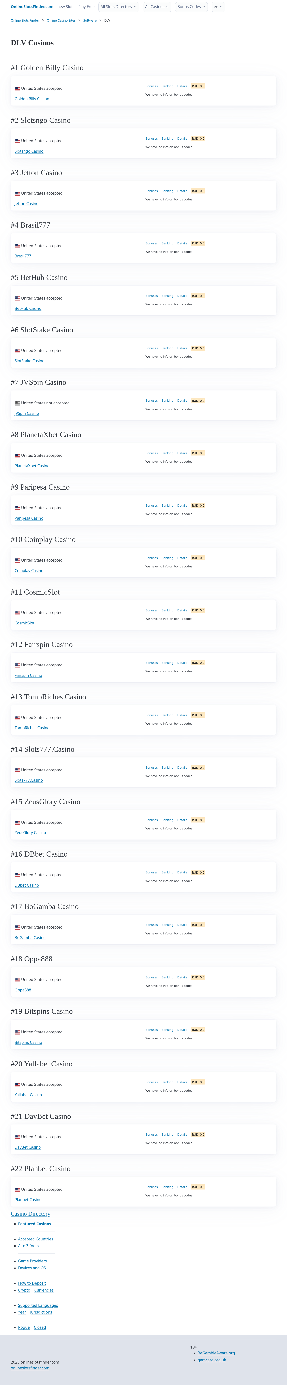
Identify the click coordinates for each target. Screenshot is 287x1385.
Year (22, 1312)
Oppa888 (23, 990)
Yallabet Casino (28, 1094)
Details (182, 86)
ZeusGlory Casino (30, 832)
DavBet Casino (28, 1147)
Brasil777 (23, 256)
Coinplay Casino (29, 570)
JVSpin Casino (27, 413)
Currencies (43, 1290)
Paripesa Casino (29, 518)
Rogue (24, 1327)
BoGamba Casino (30, 937)
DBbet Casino (27, 885)
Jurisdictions (41, 1312)
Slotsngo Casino (29, 151)
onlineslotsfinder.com (30, 1368)
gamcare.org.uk (212, 1359)
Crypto (24, 1290)
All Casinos (155, 6)
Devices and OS (32, 1267)
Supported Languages (38, 1305)
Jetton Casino (26, 203)
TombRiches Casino (32, 727)
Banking (168, 86)
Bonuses (152, 86)
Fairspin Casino (28, 675)
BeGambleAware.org (216, 1353)
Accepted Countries (35, 1239)
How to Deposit (32, 1283)
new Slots (65, 6)
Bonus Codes (189, 6)
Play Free (86, 6)
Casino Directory (30, 1214)
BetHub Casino (28, 308)
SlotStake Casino (29, 360)
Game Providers (32, 1261)
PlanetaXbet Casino (32, 465)
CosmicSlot (24, 623)
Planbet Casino (28, 1199)
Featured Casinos (34, 1223)
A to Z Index (29, 1245)
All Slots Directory (116, 6)
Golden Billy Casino (32, 98)
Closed (40, 1327)
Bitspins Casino (28, 1042)
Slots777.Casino (29, 780)
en (216, 6)
